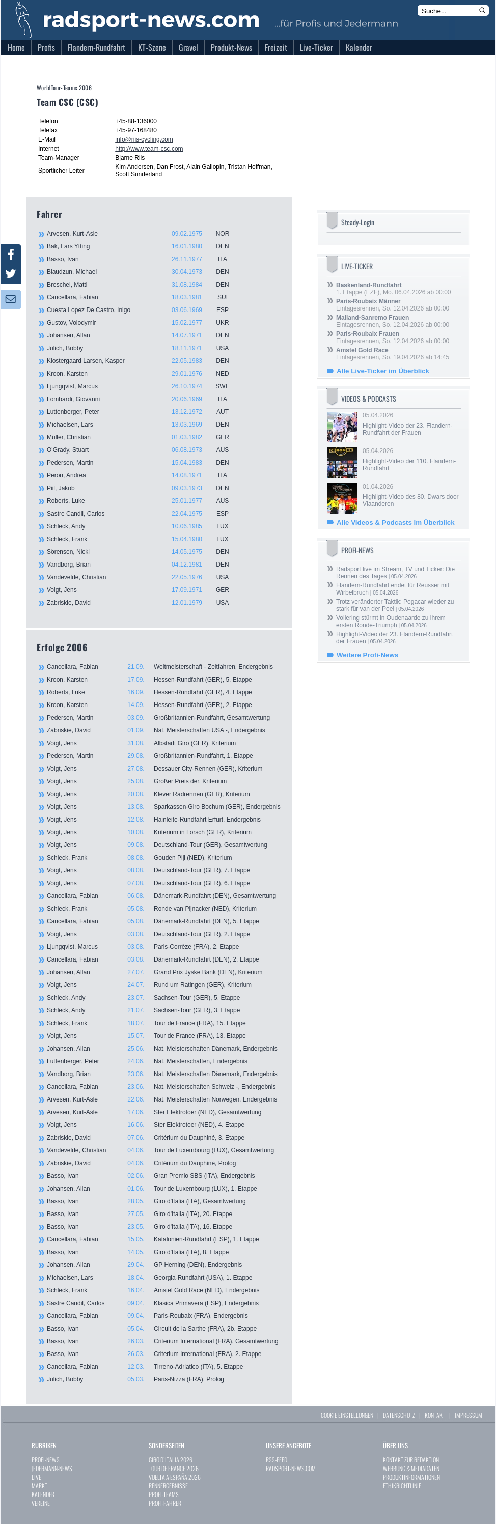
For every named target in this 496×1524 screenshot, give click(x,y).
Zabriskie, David (143, 602)
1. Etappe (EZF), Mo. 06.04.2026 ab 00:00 (393, 288)
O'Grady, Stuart (143, 450)
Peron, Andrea (143, 475)
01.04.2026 (411, 495)
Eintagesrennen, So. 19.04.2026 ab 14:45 (392, 354)
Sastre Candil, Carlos (143, 513)
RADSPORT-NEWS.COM (291, 1468)
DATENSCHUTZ (399, 1414)
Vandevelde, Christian (143, 577)
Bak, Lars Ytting (143, 246)
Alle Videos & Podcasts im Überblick (396, 522)
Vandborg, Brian (143, 564)
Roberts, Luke (143, 500)
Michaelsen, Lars (143, 424)
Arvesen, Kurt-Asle (143, 233)
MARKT (39, 1485)
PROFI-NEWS (46, 1459)
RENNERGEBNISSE (168, 1485)
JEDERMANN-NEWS (52, 1468)
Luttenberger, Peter (143, 411)
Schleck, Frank (143, 539)
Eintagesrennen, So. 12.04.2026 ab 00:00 (392, 305)
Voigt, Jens (143, 590)
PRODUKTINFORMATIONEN (411, 1477)
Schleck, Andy (143, 526)
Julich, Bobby (143, 348)
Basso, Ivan (143, 259)
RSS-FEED (276, 1459)
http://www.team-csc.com (149, 148)
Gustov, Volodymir (143, 322)
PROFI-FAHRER (165, 1503)
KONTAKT (435, 1414)
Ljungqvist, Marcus (143, 386)
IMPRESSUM (468, 1414)
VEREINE (41, 1503)
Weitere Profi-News (367, 655)
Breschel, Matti (143, 284)
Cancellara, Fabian (143, 297)
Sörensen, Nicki (143, 551)
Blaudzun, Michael (143, 271)
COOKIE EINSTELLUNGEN (347, 1414)
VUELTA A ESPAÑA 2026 (175, 1477)
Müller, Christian (143, 437)
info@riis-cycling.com (144, 139)
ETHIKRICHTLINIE (402, 1485)
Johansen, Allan (143, 335)
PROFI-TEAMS (164, 1494)
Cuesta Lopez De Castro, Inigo (143, 310)
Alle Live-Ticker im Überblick (383, 371)
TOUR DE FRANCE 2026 (174, 1468)
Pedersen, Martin (143, 462)
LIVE (36, 1477)
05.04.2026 (411, 424)
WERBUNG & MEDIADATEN (411, 1468)
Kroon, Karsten (143, 373)
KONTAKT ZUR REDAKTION (411, 1459)
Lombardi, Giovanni (143, 399)
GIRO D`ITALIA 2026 (170, 1459)
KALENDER (43, 1494)
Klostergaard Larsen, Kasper (143, 360)
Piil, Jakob (143, 488)
